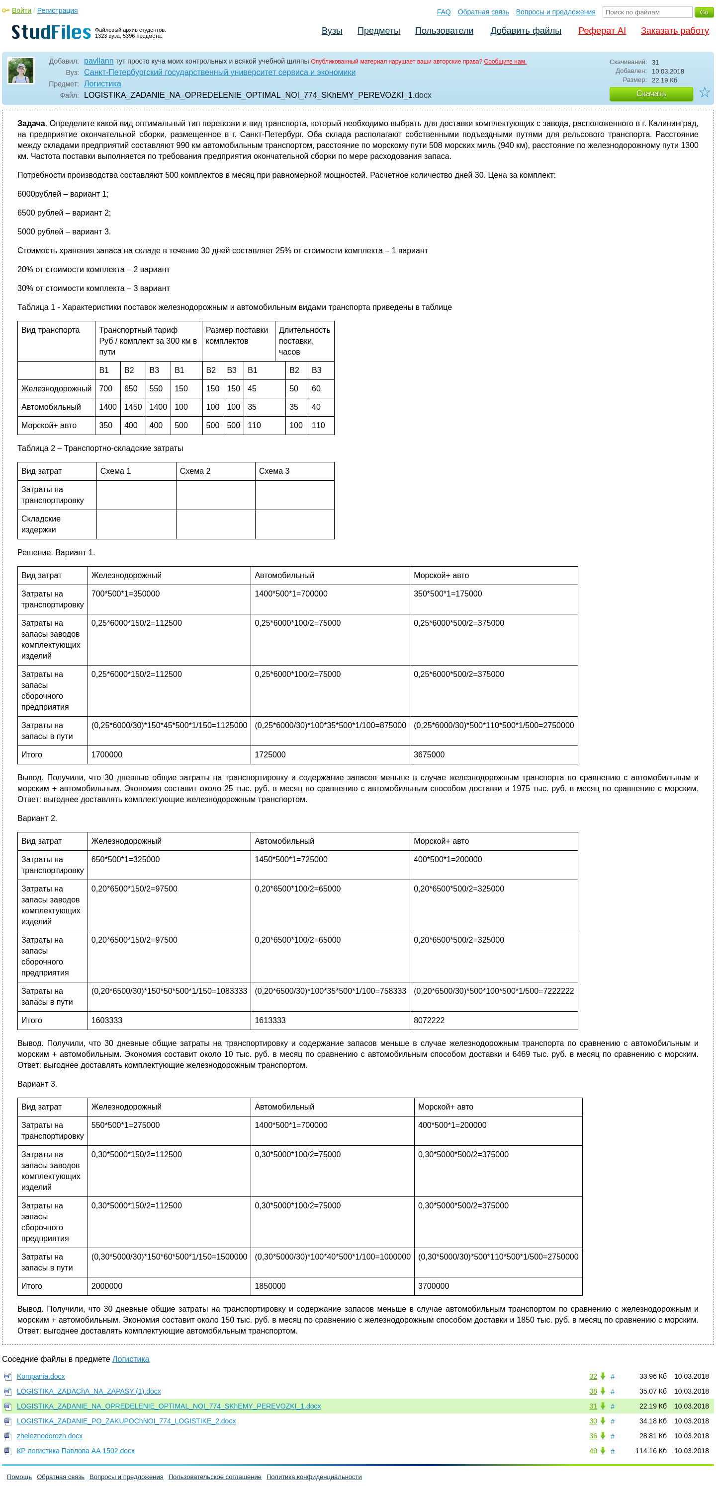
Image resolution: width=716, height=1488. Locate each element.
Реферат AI (602, 31)
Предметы (379, 31)
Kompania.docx (41, 1376)
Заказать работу (675, 31)
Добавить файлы (525, 31)
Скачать (651, 93)
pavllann (99, 61)
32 (593, 1376)
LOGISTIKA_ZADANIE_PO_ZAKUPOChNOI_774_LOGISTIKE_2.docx (126, 1421)
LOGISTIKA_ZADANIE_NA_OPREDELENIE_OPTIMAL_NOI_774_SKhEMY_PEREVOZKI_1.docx (169, 1406)
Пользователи (444, 31)
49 (593, 1451)
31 (593, 1406)
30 (593, 1421)
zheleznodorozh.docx (50, 1436)
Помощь (19, 1477)
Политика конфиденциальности (314, 1477)
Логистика (102, 83)
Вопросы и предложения (556, 12)
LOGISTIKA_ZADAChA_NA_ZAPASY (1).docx (89, 1391)
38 (593, 1391)
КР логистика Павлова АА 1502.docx (76, 1451)
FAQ (444, 12)
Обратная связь (483, 12)
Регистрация (57, 10)
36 (593, 1436)
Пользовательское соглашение (215, 1477)
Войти (21, 10)
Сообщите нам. (505, 62)
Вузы (332, 31)
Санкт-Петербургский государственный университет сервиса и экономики (220, 72)
